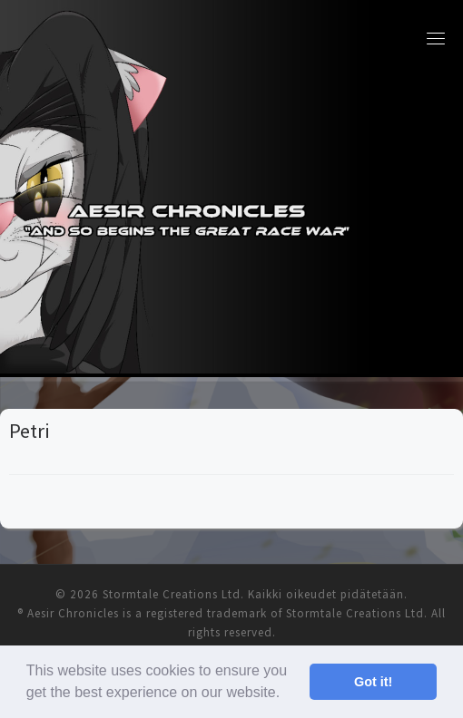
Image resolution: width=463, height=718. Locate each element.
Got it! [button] (373, 681)
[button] (287, 694)
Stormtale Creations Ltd (172, 594)
